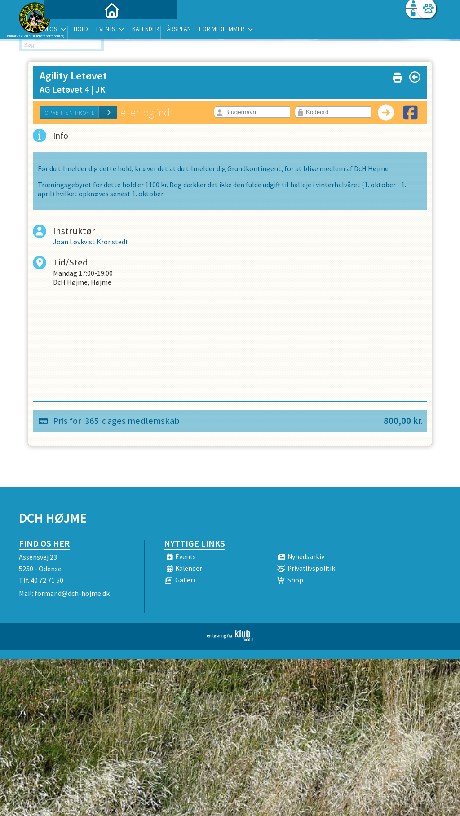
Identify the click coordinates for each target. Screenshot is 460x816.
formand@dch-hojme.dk (72, 593)
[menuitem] (75, 30)
